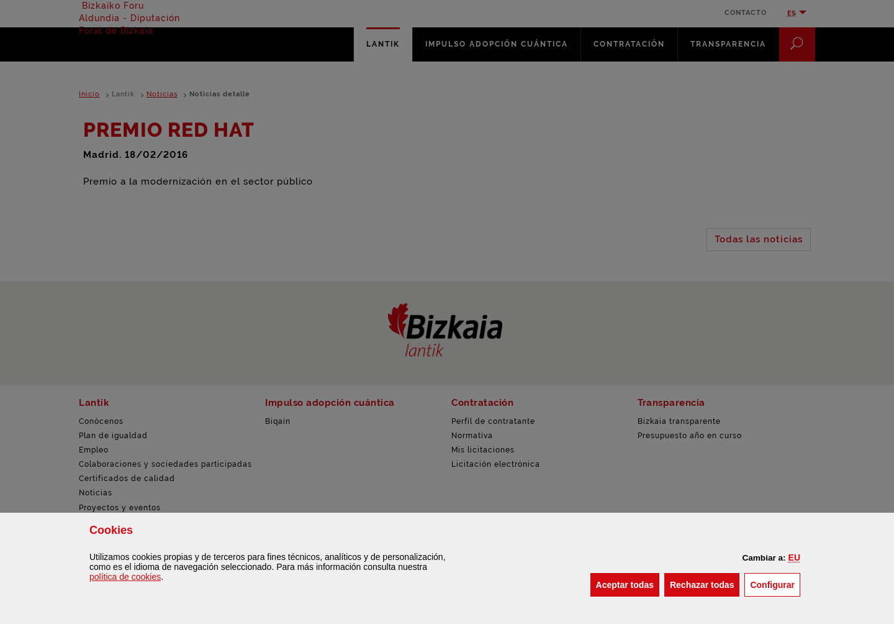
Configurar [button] (775, 584)
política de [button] (125, 577)
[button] (794, 557)
